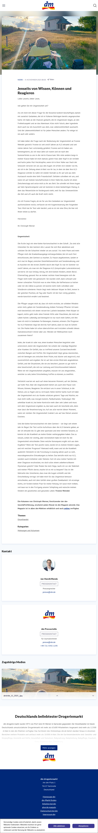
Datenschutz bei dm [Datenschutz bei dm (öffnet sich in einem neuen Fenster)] (49, 811)
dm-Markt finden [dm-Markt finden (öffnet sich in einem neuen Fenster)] (49, 800)
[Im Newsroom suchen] (95, 5)
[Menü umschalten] (3, 5)
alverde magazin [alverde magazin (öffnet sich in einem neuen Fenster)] (49, 807)
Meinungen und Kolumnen (28, 530)
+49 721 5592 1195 (49, 645)
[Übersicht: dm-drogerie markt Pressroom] (48, 5)
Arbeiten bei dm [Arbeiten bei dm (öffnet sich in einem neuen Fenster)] (49, 804)
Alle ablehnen (59, 826)
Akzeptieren (83, 826)
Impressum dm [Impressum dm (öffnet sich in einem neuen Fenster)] (49, 814)
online (67, 508)
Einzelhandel (23, 519)
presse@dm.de (49, 592)
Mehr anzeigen (49, 748)
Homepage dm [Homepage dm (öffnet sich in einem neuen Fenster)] (49, 796)
